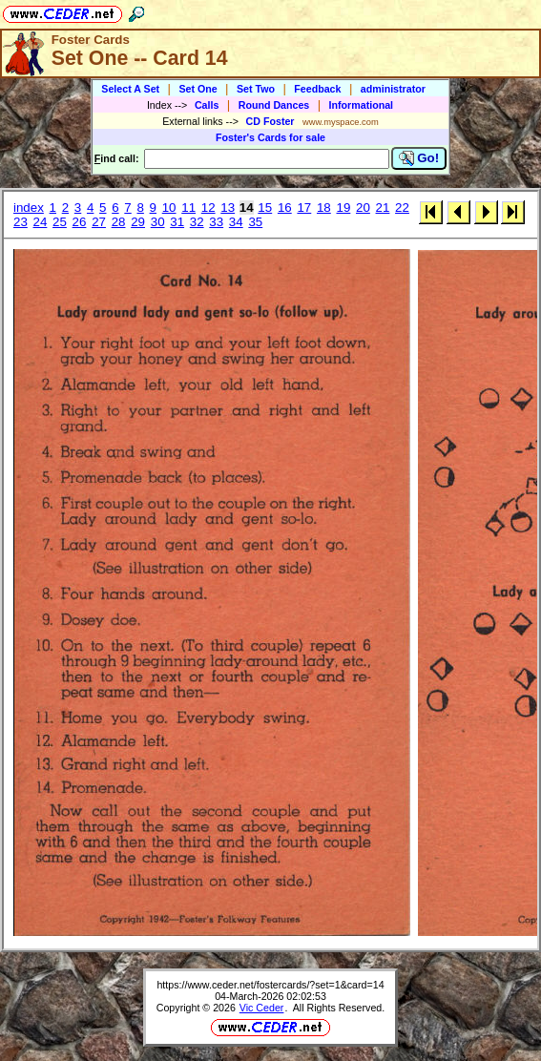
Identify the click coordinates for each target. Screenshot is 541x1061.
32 (197, 222)
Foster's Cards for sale (270, 137)
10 (169, 207)
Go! (419, 158)
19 (343, 207)
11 (188, 207)
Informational (361, 105)
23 (20, 222)
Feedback (317, 88)
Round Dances (274, 105)
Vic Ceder (261, 1007)
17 (304, 207)
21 (383, 207)
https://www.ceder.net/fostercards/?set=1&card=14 (270, 984)
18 (324, 207)
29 (138, 222)
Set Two (256, 88)
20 (363, 207)
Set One (197, 88)
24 (40, 222)
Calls (206, 105)
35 (255, 222)
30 (158, 222)
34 (236, 222)
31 (177, 222)
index (28, 207)
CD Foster (270, 121)
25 (59, 222)
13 (227, 207)
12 (208, 207)
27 (99, 222)
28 (119, 222)
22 (402, 207)
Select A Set (130, 88)
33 (216, 222)
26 (80, 222)
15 (265, 207)
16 (285, 207)
